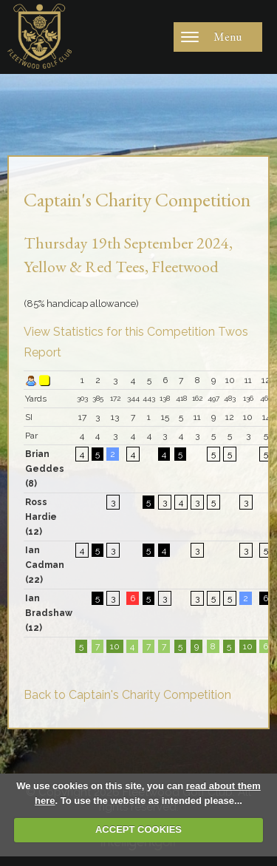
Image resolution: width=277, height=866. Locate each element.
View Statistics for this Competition (119, 332)
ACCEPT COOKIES (138, 829)
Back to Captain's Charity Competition (127, 695)
